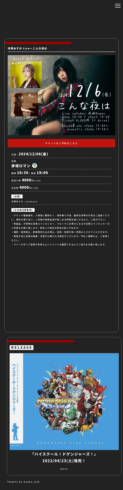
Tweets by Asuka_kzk (63, 481)
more (104, 468)
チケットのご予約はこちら (61, 143)
